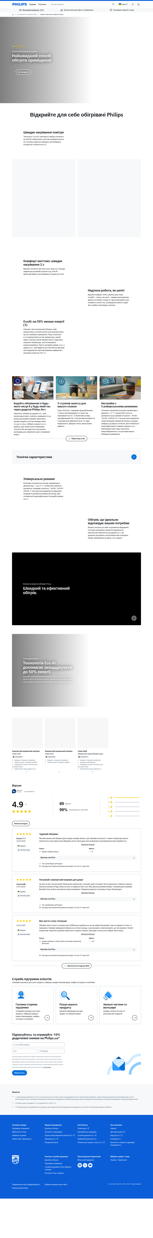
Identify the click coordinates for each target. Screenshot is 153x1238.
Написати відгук (21, 913)
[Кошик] (138, 4)
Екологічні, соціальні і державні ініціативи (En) (122, 1233)
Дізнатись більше (51, 1218)
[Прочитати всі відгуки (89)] (76, 1055)
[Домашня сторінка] (19, 4)
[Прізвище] (51, 1141)
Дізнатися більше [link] (88, 934)
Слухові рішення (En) (87, 1225)
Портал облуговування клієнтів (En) (60, 1225)
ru (126, 4)
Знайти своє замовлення (21, 1228)
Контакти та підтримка (53, 1221)
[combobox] (77, 4)
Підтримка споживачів (20, 1218)
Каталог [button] (33, 4)
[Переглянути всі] (76, 487)
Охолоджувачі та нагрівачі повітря (27, 15)
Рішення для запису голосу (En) (91, 1232)
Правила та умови (19, 1225)
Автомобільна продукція (87, 1221)
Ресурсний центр (51, 1232)
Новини (113, 1218)
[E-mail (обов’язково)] (38, 1134)
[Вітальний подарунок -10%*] (31, 10)
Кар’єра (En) (116, 1225)
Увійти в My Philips (19, 1221)
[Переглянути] (134, 708)
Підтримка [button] (42, 4)
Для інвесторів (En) (117, 1221)
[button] (23, 72)
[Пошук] (113, 4)
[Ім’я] (24, 1141)
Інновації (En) (115, 1228)
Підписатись (19, 1162)
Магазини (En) (51, 1228)
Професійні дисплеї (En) (87, 1228)
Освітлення (83, 1218)
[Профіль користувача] (132, 4)
